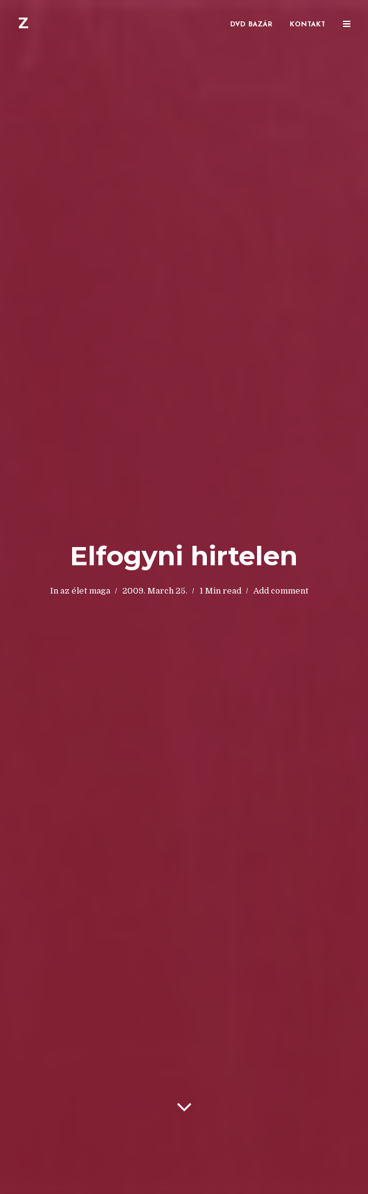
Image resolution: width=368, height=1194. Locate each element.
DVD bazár (251, 24)
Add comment (280, 590)
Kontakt (307, 24)
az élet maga (85, 590)
